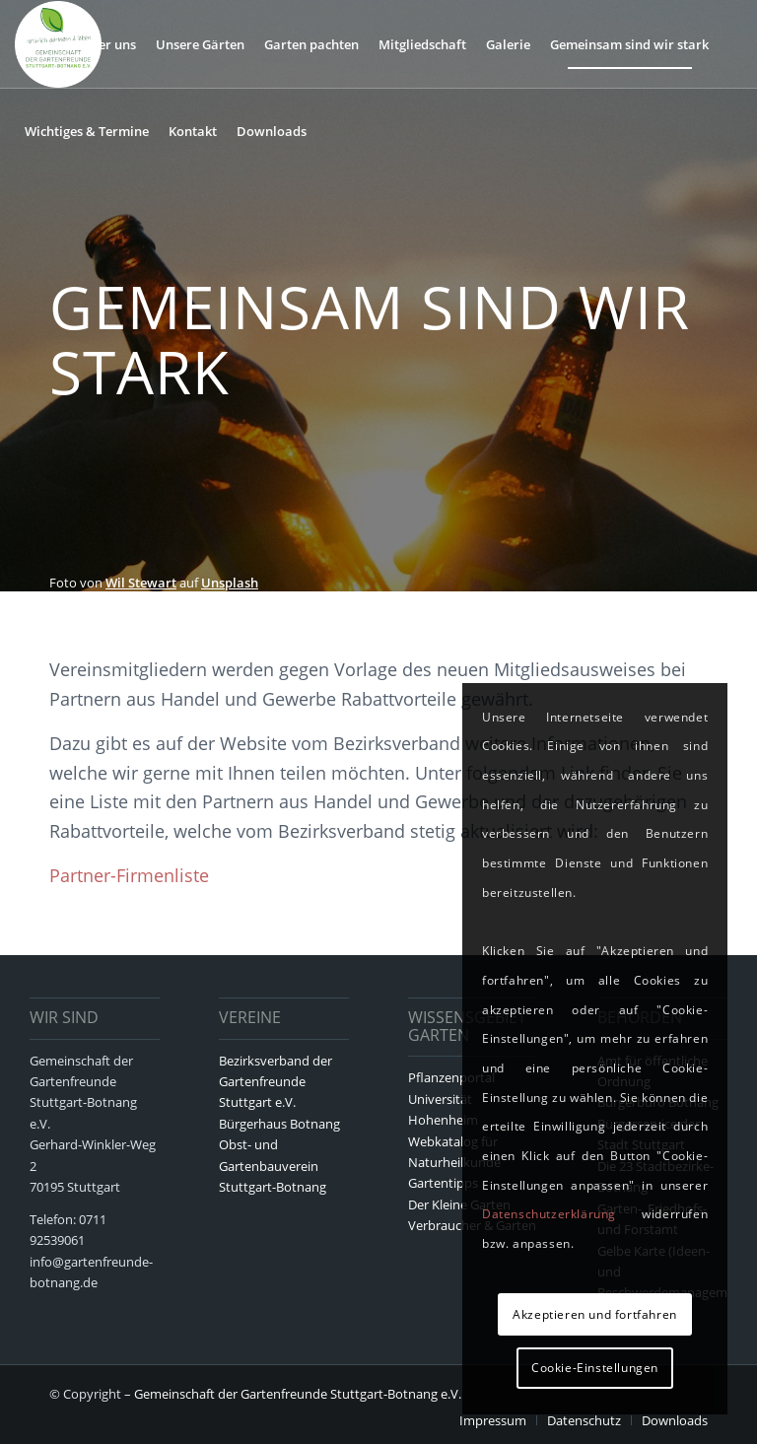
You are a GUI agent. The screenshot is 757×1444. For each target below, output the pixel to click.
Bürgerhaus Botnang (279, 1124)
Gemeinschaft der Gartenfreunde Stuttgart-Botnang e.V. (297, 1394)
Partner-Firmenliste (129, 875)
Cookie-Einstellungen (594, 1367)
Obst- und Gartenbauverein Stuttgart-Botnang (272, 1165)
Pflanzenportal (451, 1077)
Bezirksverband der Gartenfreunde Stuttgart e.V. (275, 1082)
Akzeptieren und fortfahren (595, 1314)
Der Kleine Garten (459, 1204)
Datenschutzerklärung (549, 1213)
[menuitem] (43, 44)
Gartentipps (443, 1183)
